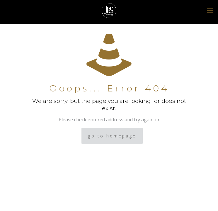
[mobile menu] (210, 10)
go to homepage (112, 136)
